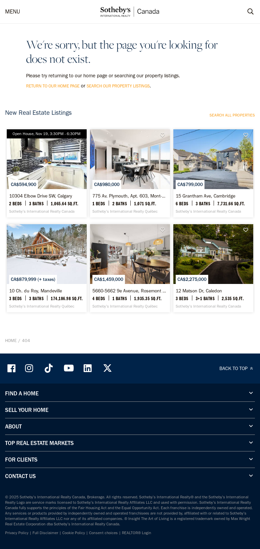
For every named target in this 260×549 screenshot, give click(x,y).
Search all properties (232, 115)
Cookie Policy (73, 532)
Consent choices (103, 532)
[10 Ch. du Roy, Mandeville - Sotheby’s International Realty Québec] (47, 268)
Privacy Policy (16, 532)
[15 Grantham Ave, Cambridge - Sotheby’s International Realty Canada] (213, 173)
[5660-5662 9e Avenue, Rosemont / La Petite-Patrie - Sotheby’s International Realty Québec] (130, 268)
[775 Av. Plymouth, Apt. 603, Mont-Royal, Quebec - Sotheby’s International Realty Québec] (130, 173)
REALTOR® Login (136, 532)
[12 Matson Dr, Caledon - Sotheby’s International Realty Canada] (213, 268)
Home (11, 340)
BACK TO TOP (237, 368)
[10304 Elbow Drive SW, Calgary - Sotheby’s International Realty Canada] (47, 173)
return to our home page (53, 85)
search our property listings (118, 85)
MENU (12, 11)
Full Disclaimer (45, 532)
